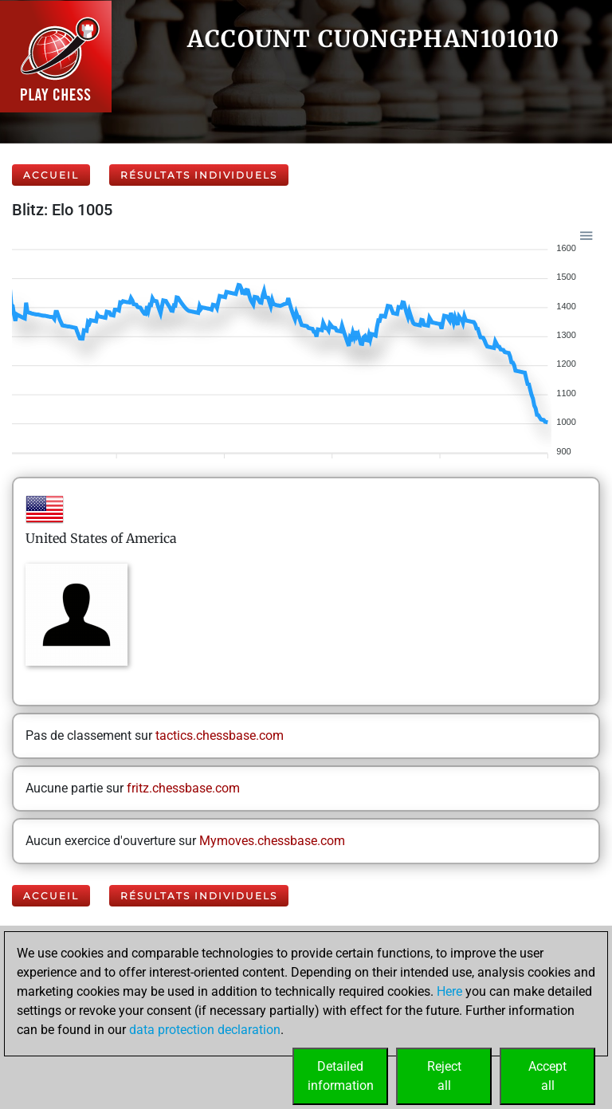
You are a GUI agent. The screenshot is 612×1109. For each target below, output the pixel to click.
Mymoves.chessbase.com (272, 840)
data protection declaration (204, 1029)
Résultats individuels (198, 175)
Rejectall (444, 1076)
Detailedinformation (341, 1076)
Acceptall (547, 1076)
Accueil (51, 175)
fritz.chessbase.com (183, 788)
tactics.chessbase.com (219, 735)
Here (449, 991)
